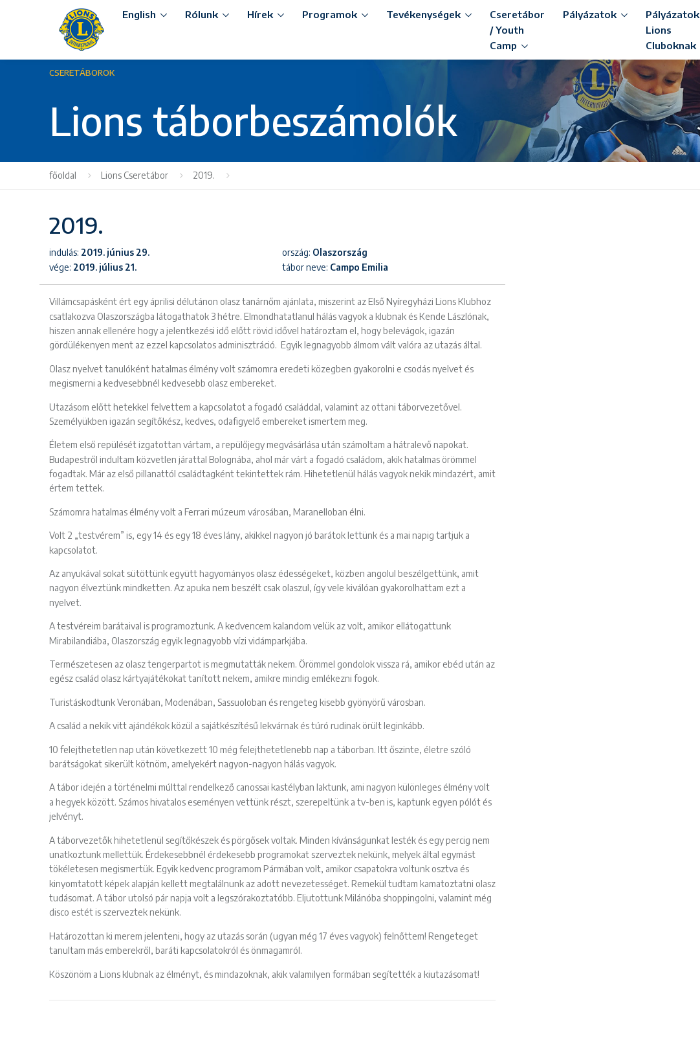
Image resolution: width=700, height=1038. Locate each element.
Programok (329, 14)
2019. (205, 175)
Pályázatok (590, 14)
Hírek (260, 14)
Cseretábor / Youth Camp (517, 29)
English (139, 14)
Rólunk (201, 14)
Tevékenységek (423, 14)
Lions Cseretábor (134, 175)
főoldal (62, 175)
